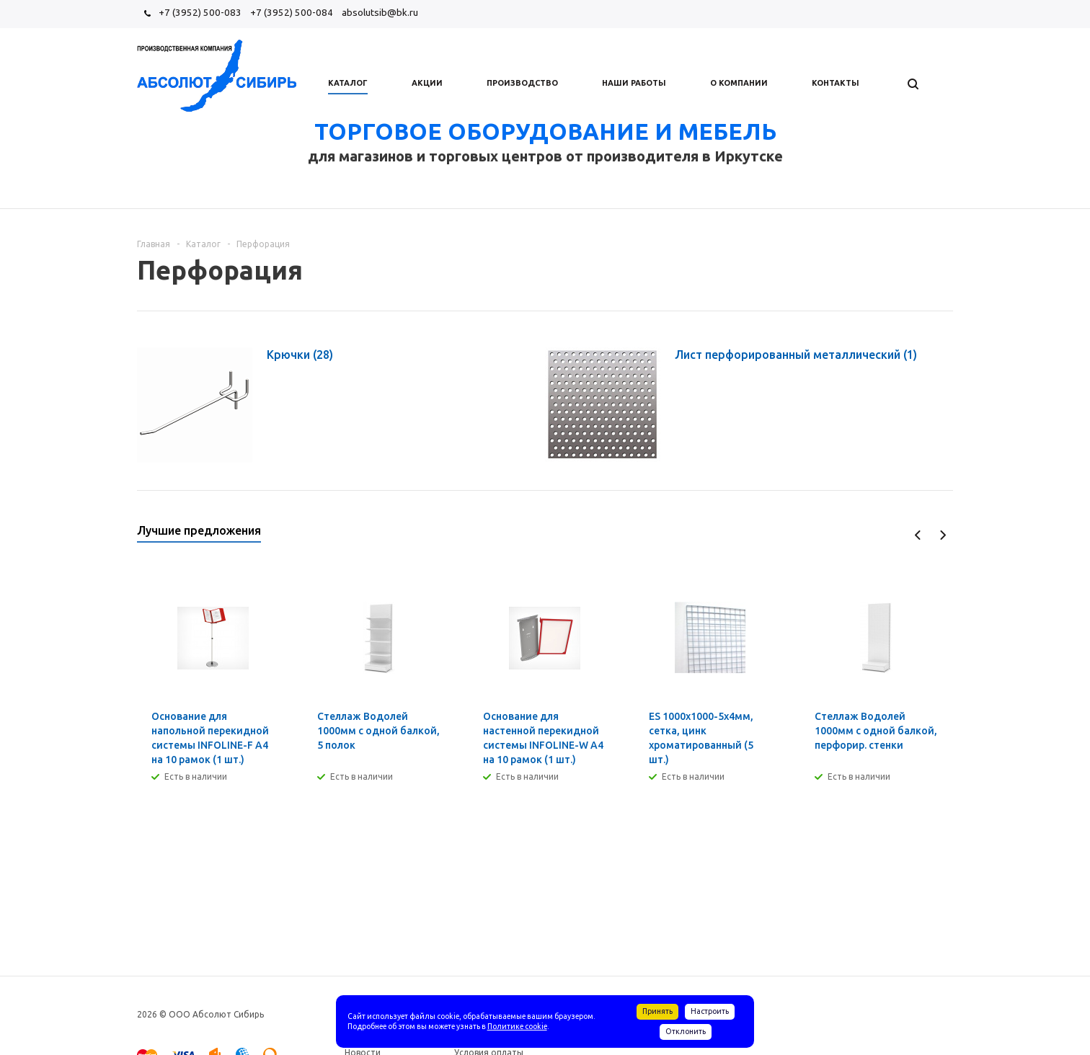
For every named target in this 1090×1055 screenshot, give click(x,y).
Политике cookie (517, 1026)
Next (942, 535)
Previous (918, 535)
